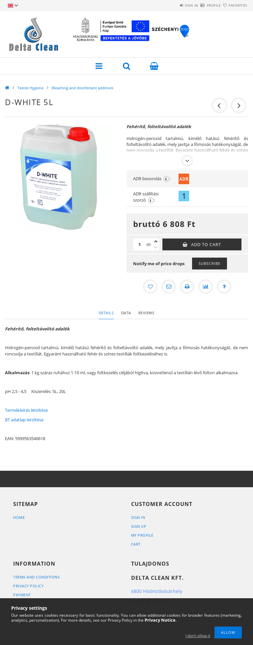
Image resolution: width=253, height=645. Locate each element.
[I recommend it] (168, 286)
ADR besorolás (151, 178)
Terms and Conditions (36, 577)
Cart (136, 544)
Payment (22, 594)
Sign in (172, 5)
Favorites (234, 5)
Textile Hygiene (30, 87)
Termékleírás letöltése (26, 410)
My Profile (142, 535)
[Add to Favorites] (150, 286)
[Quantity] (139, 244)
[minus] (156, 247)
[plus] (156, 241)
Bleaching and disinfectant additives (82, 87)
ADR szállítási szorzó (145, 197)
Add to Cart (206, 244)
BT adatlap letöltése (24, 420)
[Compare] (205, 286)
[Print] (187, 286)
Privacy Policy (28, 585)
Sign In (138, 517)
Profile (202, 5)
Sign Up (139, 526)
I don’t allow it (197, 635)
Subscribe (209, 263)
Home (19, 517)
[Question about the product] (224, 286)
